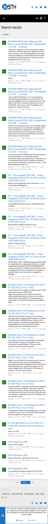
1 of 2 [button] (17, 482)
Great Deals (41, 305)
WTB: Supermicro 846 (18, 442)
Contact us (6, 494)
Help (37, 494)
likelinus (11, 62)
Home (42, 494)
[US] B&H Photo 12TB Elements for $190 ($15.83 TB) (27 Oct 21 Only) (26, 286)
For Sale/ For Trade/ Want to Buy (19, 169)
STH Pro (5, 490)
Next (25, 482)
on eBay (41, 183)
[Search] (45, 18)
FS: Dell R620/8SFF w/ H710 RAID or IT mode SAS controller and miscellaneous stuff (26, 426)
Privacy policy (29, 494)
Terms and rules (17, 494)
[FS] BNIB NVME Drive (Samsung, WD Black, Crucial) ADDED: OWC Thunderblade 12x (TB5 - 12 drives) (27, 44)
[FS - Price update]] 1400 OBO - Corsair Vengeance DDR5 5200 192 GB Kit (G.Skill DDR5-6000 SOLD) (27, 178)
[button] (3, 18)
